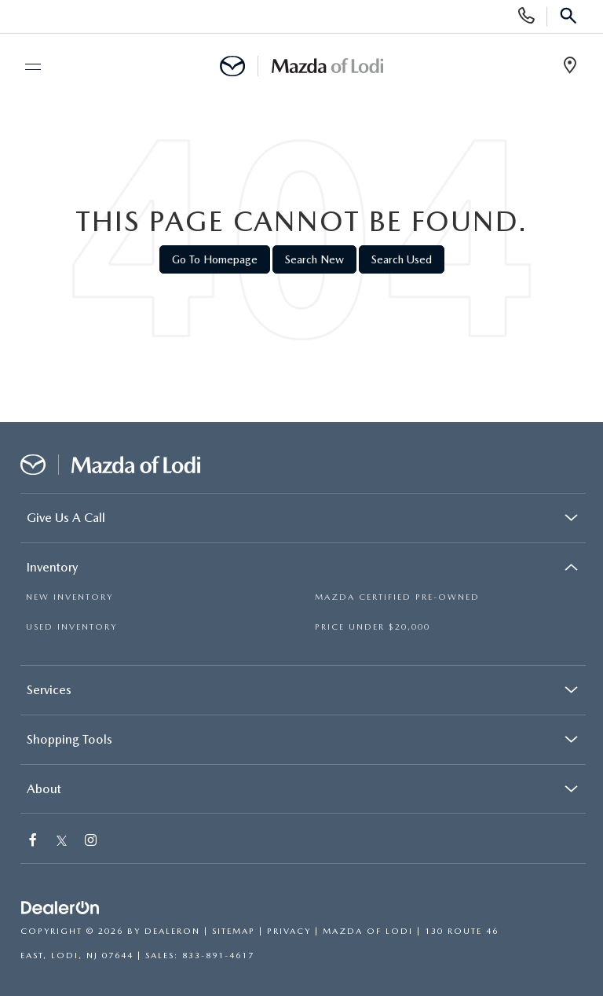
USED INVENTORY (71, 627)
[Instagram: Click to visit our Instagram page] (91, 841)
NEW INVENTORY (69, 597)
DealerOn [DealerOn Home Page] (172, 931)
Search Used (401, 259)
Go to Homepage (215, 259)
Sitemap (233, 931)
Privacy (289, 931)
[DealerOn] (60, 908)
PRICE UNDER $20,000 (372, 627)
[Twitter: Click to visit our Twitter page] (61, 841)
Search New (314, 259)
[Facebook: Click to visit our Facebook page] (34, 841)
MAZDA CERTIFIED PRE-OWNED (397, 597)
